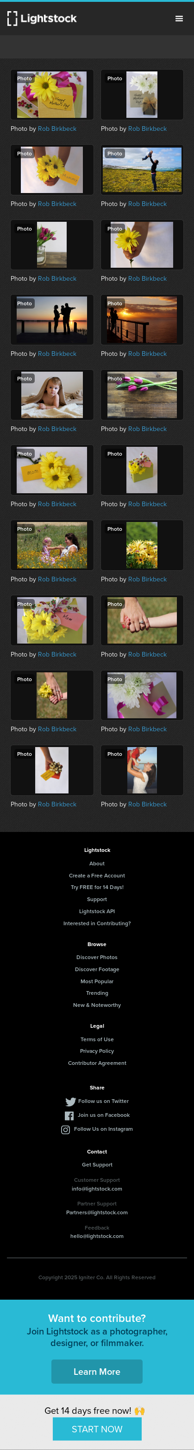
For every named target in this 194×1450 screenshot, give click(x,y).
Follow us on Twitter (103, 1101)
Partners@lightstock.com (97, 1212)
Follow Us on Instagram (103, 1129)
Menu (179, 18)
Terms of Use (97, 1039)
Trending (97, 993)
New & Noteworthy (97, 1005)
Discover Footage (97, 969)
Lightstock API (97, 911)
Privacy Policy (97, 1051)
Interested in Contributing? (97, 923)
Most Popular (97, 981)
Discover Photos (97, 957)
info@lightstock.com (97, 1188)
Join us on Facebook (104, 1115)
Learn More (97, 1371)
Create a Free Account (97, 875)
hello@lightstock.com (97, 1236)
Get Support (97, 1164)
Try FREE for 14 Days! (97, 887)
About (97, 863)
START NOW (97, 1429)
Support (97, 899)
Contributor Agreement (97, 1063)
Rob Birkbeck (57, 129)
